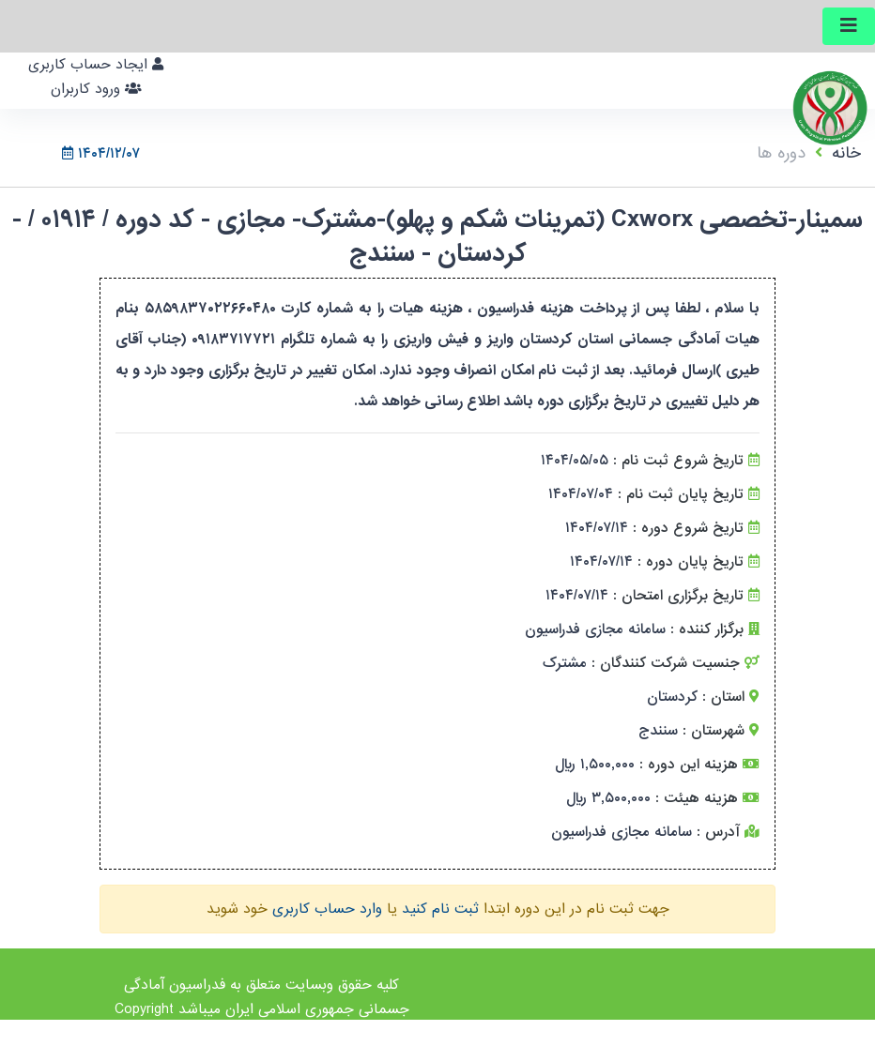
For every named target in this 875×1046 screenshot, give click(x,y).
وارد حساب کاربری (327, 909)
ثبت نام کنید (440, 909)
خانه (846, 153)
